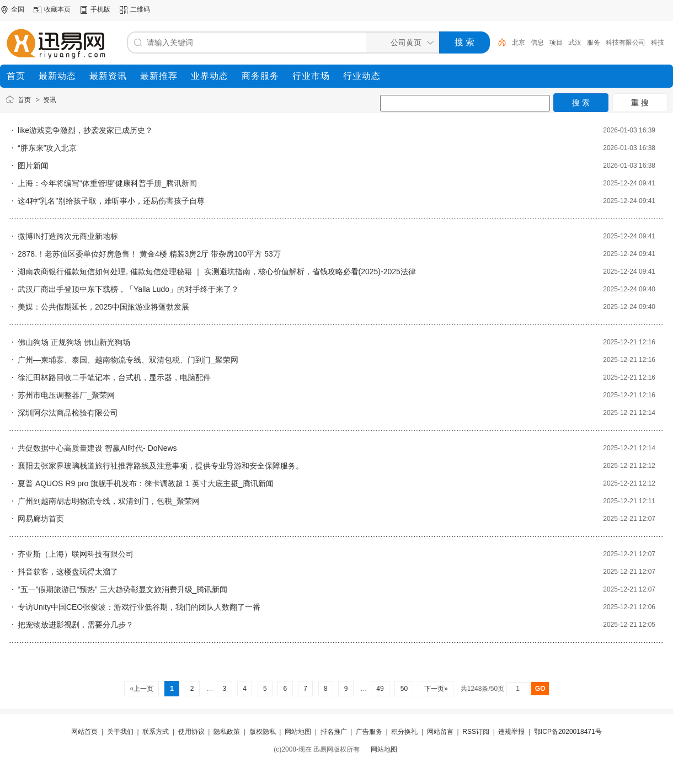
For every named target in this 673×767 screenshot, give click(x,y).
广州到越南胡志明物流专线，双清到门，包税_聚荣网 (109, 501)
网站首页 (84, 732)
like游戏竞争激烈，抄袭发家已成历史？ (85, 130)
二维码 (140, 9)
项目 (556, 42)
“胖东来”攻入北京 (47, 147)
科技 (657, 42)
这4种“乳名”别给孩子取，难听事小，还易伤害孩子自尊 (111, 200)
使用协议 (191, 732)
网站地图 (298, 732)
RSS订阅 (475, 732)
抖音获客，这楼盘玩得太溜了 (68, 571)
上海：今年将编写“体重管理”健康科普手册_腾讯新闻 (107, 183)
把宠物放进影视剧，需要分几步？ (75, 624)
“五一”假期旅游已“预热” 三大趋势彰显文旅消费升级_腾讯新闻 (122, 589)
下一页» (436, 689)
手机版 (100, 9)
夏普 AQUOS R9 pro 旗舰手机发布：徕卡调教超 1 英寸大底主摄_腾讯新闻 (146, 483)
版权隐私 (262, 732)
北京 (518, 42)
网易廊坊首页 (41, 518)
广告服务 (369, 732)
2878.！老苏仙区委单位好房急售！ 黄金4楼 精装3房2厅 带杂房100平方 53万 (149, 253)
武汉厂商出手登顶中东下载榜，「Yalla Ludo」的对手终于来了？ (128, 289)
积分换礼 (404, 732)
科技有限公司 (625, 42)
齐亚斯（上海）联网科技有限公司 (75, 554)
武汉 (574, 42)
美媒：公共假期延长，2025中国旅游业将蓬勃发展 (103, 306)
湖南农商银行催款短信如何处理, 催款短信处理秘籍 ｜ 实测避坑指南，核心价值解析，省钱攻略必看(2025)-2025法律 (217, 271)
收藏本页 (57, 9)
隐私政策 (226, 732)
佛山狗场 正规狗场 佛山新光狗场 (74, 342)
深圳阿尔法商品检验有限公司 (68, 412)
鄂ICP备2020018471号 (568, 732)
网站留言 (440, 732)
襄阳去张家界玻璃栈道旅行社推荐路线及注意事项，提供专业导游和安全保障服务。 (160, 465)
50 (403, 689)
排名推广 (334, 732)
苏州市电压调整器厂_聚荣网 (66, 395)
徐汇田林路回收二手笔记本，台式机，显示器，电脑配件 (114, 377)
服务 (593, 42)
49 (380, 689)
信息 (537, 42)
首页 (24, 100)
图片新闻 (33, 165)
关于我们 (120, 732)
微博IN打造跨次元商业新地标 (68, 236)
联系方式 (155, 732)
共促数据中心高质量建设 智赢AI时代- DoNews (97, 448)
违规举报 (511, 732)
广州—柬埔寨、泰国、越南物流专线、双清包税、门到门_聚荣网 (128, 359)
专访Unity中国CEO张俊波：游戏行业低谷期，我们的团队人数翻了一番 (139, 607)
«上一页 (141, 689)
